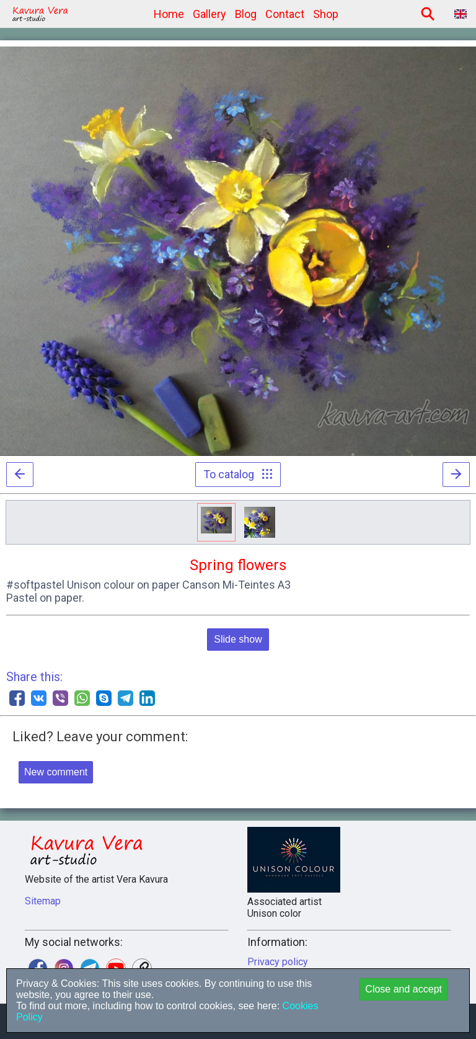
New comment (55, 772)
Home (169, 13)
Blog (246, 13)
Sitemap (43, 901)
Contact (284, 13)
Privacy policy (277, 962)
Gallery (209, 13)
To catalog (238, 474)
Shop (325, 13)
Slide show (238, 639)
